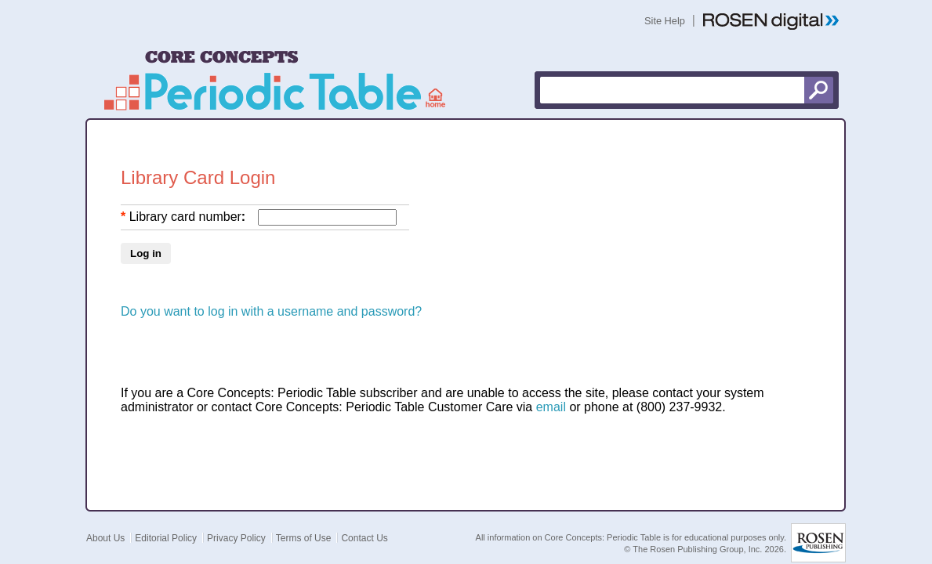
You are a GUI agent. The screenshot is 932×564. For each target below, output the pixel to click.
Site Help (664, 21)
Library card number (185, 201)
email (551, 391)
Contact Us (364, 522)
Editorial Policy (166, 522)
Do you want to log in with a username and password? (271, 295)
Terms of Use (304, 522)
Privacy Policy (236, 522)
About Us (105, 522)
